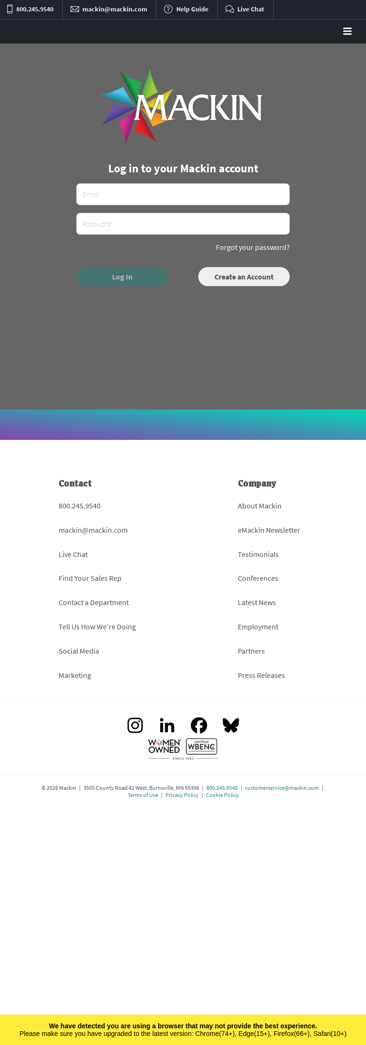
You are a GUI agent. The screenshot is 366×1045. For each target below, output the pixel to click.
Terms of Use (143, 794)
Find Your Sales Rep (90, 578)
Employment (258, 626)
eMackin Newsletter (269, 530)
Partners (251, 651)
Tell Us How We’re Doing (97, 626)
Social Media (79, 651)
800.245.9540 (80, 505)
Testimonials (258, 554)
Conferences (258, 578)
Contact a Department (94, 602)
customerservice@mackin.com (282, 787)
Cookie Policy (222, 794)
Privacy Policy (182, 794)
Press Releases (261, 675)
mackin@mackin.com (93, 530)
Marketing (75, 675)
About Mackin (260, 505)
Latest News (257, 602)
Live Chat (73, 554)
